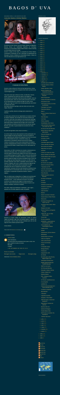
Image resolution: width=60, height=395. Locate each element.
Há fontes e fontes (45, 138)
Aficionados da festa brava (47, 260)
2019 (41, 50)
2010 (41, 69)
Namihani (43, 150)
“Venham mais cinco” (46, 316)
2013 (41, 63)
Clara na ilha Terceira (46, 240)
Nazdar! (43, 230)
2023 (41, 42)
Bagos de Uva (42, 350)
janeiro (43, 331)
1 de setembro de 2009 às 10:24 (18, 248)
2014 (41, 60)
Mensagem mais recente (9, 254)
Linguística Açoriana (45, 295)
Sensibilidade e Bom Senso (47, 123)
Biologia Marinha (45, 248)
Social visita (43, 217)
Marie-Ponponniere (45, 97)
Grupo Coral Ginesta (45, 242)
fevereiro (43, 329)
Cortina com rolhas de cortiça (47, 152)
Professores (43, 250)
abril (42, 325)
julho (42, 319)
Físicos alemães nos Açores (47, 144)
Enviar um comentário (9, 251)
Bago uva (41, 344)
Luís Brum (41, 357)
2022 (41, 44)
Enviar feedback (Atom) (15, 256)
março (43, 327)
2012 (41, 65)
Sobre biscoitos (44, 190)
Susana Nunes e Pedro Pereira (48, 196)
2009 (41, 71)
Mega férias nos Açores (46, 148)
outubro (43, 76)
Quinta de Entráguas (45, 308)
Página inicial (22, 254)
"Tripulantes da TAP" (45, 166)
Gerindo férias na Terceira (47, 236)
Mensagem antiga (32, 254)
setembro (43, 79)
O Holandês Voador (45, 246)
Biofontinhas (44, 234)
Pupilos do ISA (44, 228)
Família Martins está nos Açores (48, 156)
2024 (41, 40)
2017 (41, 54)
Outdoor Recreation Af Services (48, 99)
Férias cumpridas (45, 121)
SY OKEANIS (44, 140)
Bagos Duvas (42, 348)
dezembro (43, 72)
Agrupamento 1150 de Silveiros (48, 232)
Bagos (40, 355)
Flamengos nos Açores (46, 107)
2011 (41, 67)
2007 (41, 335)
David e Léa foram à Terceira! (47, 194)
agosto (43, 81)
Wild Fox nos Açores (45, 266)
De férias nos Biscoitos (46, 178)
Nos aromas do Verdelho (46, 146)
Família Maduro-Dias (46, 310)
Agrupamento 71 (45, 188)
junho (42, 321)
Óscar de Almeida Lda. (46, 134)
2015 (41, 58)
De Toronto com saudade (46, 162)
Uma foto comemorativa (46, 168)
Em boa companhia (45, 219)
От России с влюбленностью (48, 279)
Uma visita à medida (45, 158)
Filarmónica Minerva (45, 109)
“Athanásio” (43, 293)
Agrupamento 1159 (45, 252)
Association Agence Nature (47, 142)
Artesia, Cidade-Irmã (45, 272)
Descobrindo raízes (45, 101)
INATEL (43, 244)
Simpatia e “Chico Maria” (46, 297)
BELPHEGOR (44, 291)
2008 (41, 333)
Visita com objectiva (45, 238)
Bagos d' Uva (30, 7)
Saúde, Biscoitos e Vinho (46, 88)
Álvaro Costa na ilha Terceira (47, 170)
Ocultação (43, 182)
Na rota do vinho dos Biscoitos (48, 128)
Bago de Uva (42, 343)
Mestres (43, 192)
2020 (41, 48)
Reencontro (43, 198)
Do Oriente (43, 254)
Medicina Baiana (45, 274)
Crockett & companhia (46, 289)
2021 (41, 46)
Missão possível (44, 136)
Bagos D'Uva (42, 346)
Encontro (43, 180)
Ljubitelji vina (44, 284)
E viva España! (44, 282)
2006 (41, 338)
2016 (41, 56)
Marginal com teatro (45, 208)
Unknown (10, 237)
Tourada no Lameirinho (46, 186)
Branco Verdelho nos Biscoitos (48, 154)
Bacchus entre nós (45, 306)
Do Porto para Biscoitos (46, 268)
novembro (43, 74)
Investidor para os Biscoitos (47, 82)
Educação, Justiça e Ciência (47, 270)
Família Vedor (44, 160)
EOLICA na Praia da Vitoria (47, 164)
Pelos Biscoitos (44, 117)
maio (42, 323)
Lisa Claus (43, 119)
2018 (41, 52)
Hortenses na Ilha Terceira (47, 184)
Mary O (42, 111)
